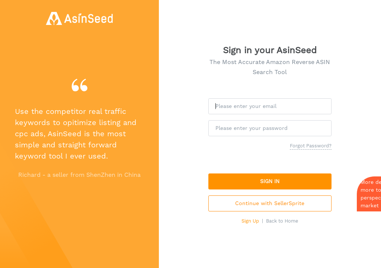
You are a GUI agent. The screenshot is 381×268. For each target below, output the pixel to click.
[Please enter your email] (270, 106)
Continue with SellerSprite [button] (269, 203)
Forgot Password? (311, 146)
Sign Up (250, 221)
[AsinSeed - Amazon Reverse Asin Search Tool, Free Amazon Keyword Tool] (79, 18)
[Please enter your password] (270, 128)
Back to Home (282, 221)
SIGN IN (269, 181)
